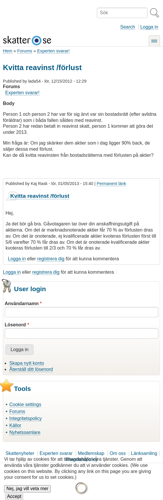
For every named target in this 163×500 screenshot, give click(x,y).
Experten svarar (56, 453)
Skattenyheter (20, 453)
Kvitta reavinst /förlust (39, 196)
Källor (15, 425)
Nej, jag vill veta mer (27, 492)
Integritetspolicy (25, 418)
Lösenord (15, 324)
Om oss (118, 453)
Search (127, 26)
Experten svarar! (53, 50)
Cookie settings (25, 404)
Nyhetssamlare (25, 432)
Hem (7, 50)
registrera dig (50, 258)
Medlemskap (91, 453)
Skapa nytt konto (26, 363)
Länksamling (144, 453)
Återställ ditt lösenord (31, 369)
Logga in (149, 26)
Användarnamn (21, 303)
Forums (24, 50)
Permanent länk (111, 183)
